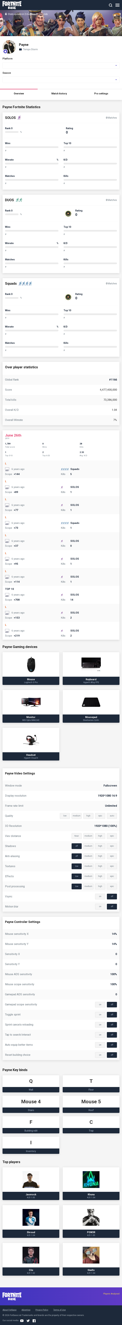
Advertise (26, 1310)
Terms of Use (59, 1310)
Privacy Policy (41, 1310)
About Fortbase (9, 1310)
